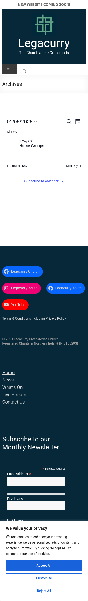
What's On (12, 387)
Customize (44, 578)
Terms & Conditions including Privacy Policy (34, 318)
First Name (15, 498)
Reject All (44, 591)
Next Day (73, 166)
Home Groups (31, 146)
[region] (44, 561)
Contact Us (13, 402)
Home (8, 372)
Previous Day (17, 166)
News (8, 380)
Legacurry (44, 43)
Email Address (19, 474)
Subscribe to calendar (41, 181)
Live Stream (14, 394)
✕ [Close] (82, 4)
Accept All (44, 565)
